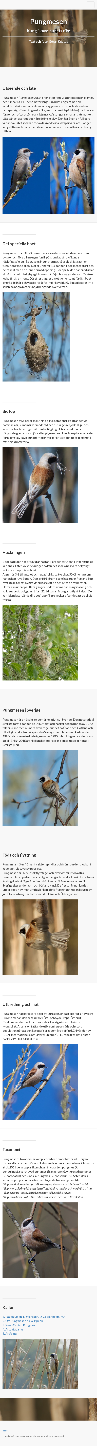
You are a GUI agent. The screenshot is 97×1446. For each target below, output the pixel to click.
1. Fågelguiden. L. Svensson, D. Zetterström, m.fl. (34, 1316)
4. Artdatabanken (14, 1329)
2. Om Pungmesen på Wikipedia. (23, 1321)
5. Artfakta (10, 1333)
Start (6, 1430)
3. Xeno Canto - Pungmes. (19, 1325)
